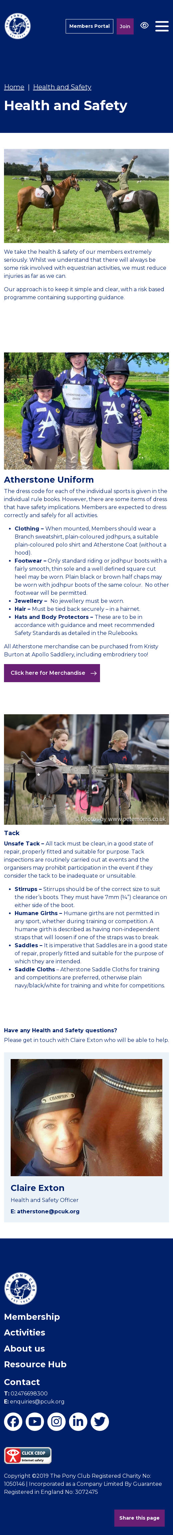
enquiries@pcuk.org (34, 1401)
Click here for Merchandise (54, 673)
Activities (24, 1332)
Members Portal (89, 26)
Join (125, 26)
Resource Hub (35, 1364)
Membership (32, 1317)
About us (24, 1349)
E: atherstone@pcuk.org (45, 1211)
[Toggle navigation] (162, 26)
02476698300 (26, 1393)
